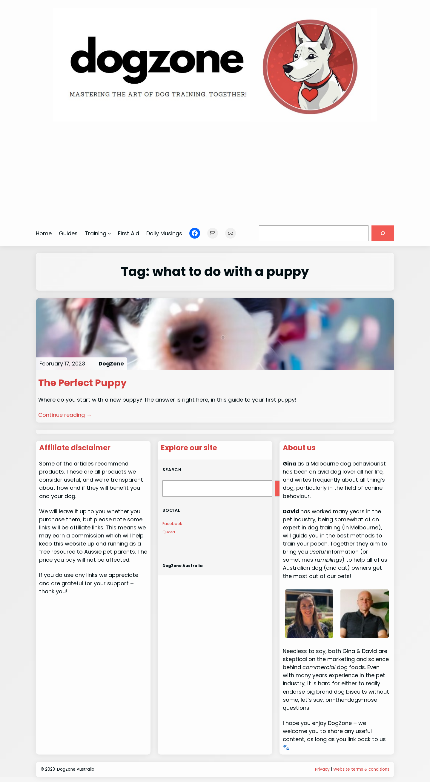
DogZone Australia (182, 566)
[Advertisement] (215, 170)
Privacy (322, 769)
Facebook (172, 523)
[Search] (382, 233)
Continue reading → (65, 415)
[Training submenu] (109, 233)
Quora (168, 532)
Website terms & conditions (361, 769)
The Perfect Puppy (82, 382)
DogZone (111, 363)
